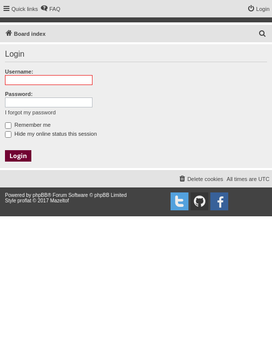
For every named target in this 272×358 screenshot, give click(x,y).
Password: (19, 94)
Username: (19, 72)
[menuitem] (50, 9)
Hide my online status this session (51, 134)
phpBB (40, 195)
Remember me (28, 125)
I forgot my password (30, 112)
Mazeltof (59, 200)
